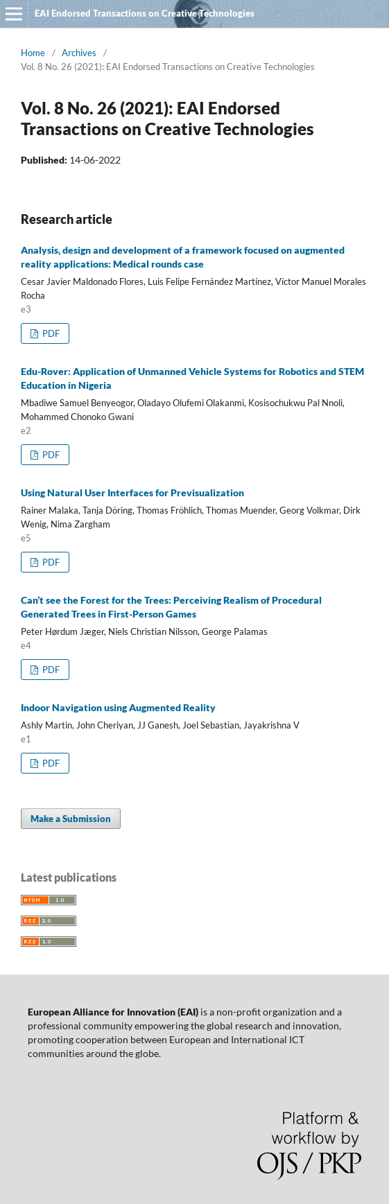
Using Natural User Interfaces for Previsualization (132, 492)
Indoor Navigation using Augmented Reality (118, 707)
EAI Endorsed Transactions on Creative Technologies (144, 13)
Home (33, 52)
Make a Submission (71, 818)
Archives (79, 52)
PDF (50, 333)
